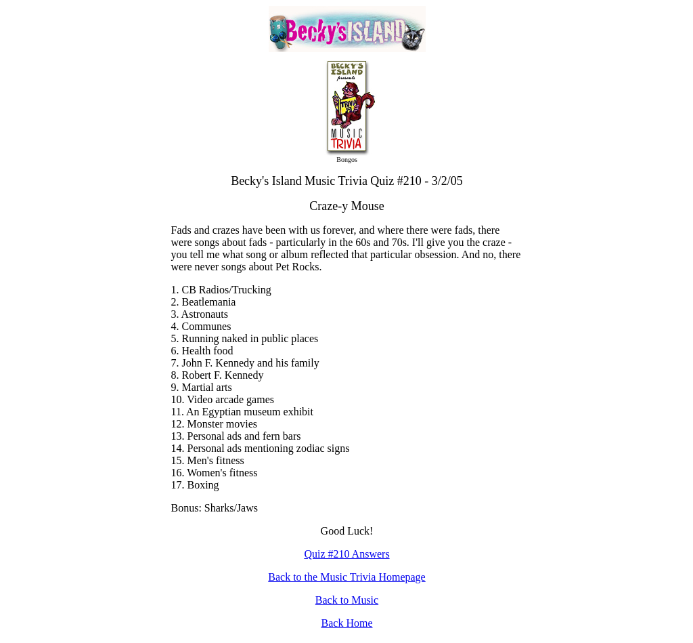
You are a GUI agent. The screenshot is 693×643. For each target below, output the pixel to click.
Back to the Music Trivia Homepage (346, 577)
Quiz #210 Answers (346, 554)
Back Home (347, 623)
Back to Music (346, 600)
